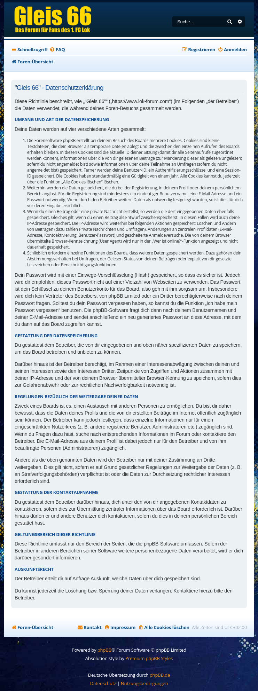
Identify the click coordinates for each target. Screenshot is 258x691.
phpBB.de (160, 675)
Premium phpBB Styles (149, 658)
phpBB (104, 650)
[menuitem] (57, 50)
